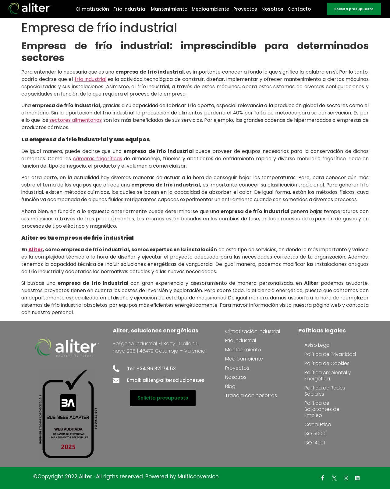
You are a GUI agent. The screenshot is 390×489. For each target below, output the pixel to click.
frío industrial (90, 79)
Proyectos (245, 9)
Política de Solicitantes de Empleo (321, 409)
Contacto (299, 9)
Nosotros (272, 9)
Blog (230, 386)
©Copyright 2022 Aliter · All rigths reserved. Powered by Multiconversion (126, 476)
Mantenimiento (169, 9)
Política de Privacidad (330, 354)
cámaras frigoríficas (97, 158)
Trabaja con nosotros (251, 395)
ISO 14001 (314, 442)
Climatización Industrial (252, 331)
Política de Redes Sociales (324, 390)
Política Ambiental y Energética (327, 375)
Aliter (35, 249)
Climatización (92, 9)
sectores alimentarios (75, 120)
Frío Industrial (130, 9)
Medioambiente (210, 9)
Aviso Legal (317, 345)
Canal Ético (317, 424)
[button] (354, 9)
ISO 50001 (315, 433)
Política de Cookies (326, 363)
